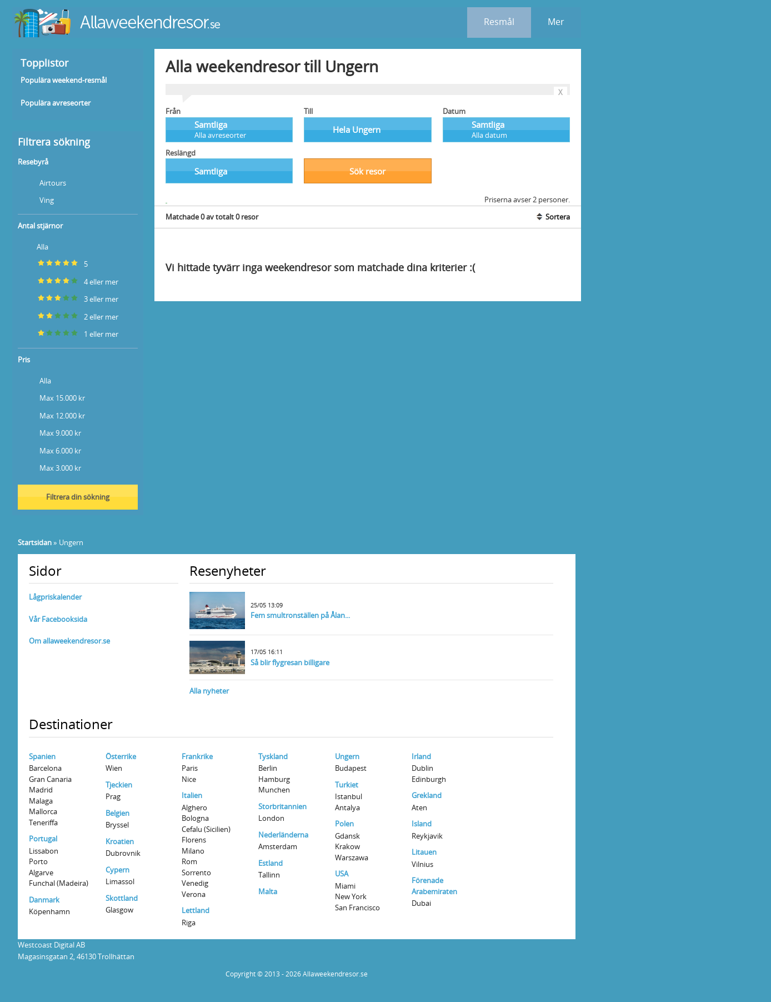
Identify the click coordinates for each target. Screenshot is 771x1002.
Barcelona (45, 768)
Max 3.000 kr (50, 467)
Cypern (117, 870)
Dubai (421, 903)
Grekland (427, 795)
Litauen (424, 852)
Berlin (267, 768)
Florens (194, 840)
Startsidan (35, 542)
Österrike (121, 756)
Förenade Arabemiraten (434, 885)
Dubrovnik (123, 853)
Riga (189, 923)
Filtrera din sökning (77, 497)
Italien (192, 795)
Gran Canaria (50, 779)
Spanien (42, 756)
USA (341, 874)
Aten (419, 807)
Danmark (44, 900)
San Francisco (357, 908)
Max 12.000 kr (52, 414)
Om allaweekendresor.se (69, 641)
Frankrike (197, 756)
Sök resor (367, 171)
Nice (189, 779)
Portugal (43, 839)
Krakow (347, 846)
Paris (190, 768)
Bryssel (117, 825)
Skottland (122, 898)
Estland (270, 863)
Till (308, 111)
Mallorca (43, 811)
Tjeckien (119, 785)
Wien (114, 768)
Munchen (274, 790)
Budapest (351, 768)
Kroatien (120, 841)
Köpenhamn (49, 911)
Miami (345, 886)
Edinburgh (429, 779)
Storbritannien (282, 806)
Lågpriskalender (55, 597)
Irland (421, 756)
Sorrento (196, 873)
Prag (113, 796)
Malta (267, 891)
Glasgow (119, 910)
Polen (344, 824)
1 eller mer (69, 333)
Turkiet (346, 785)
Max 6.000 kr (50, 449)
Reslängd (181, 153)
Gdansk (347, 836)
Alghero (194, 807)
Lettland (195, 910)
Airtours (43, 182)
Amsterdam (277, 846)
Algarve (41, 873)
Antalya (347, 807)
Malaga (41, 801)
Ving (37, 199)
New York (351, 896)
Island (422, 824)
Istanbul (348, 796)
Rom (189, 861)
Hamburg (274, 779)
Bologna (195, 818)
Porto (38, 861)
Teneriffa (43, 822)
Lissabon (43, 851)
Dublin (422, 768)
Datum (454, 111)
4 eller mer (69, 281)
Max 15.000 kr (52, 397)
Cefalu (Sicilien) (206, 829)
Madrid (41, 790)
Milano (193, 851)
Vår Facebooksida (58, 619)
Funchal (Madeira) (58, 883)
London (271, 818)
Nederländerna (283, 835)
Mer (556, 22)
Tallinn (269, 875)
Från (173, 111)
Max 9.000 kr (50, 432)
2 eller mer (69, 316)
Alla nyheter (209, 691)
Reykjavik (427, 836)
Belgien (117, 813)
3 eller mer (69, 298)
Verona (194, 894)
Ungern (347, 756)
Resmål (499, 22)
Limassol (120, 881)
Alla (34, 246)
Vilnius (422, 864)
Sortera (552, 217)
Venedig (195, 883)
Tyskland (273, 756)
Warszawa (351, 858)
